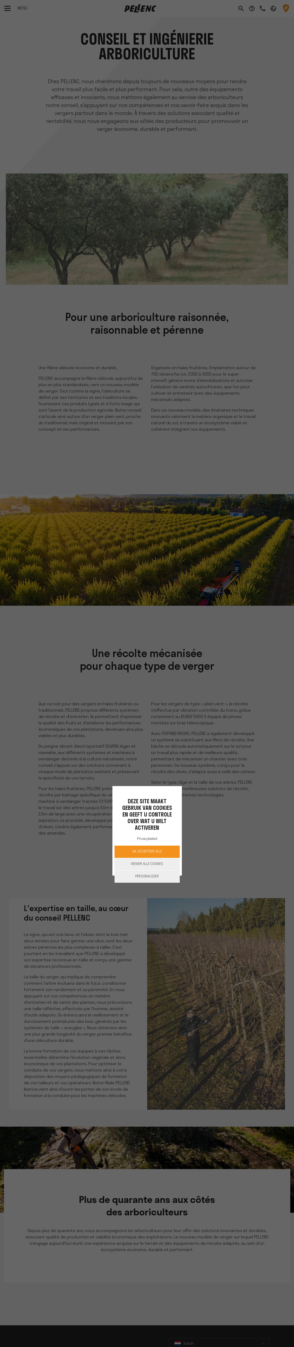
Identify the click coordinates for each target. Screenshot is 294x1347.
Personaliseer (147, 876)
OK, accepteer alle (147, 852)
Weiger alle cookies (147, 864)
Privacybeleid (147, 839)
